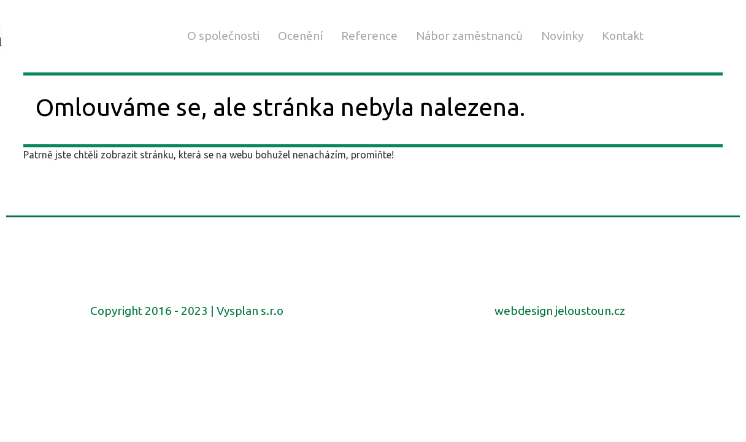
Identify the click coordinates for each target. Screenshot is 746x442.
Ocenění (300, 35)
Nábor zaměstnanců (469, 35)
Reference (369, 35)
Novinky (562, 35)
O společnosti (223, 35)
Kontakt (623, 35)
